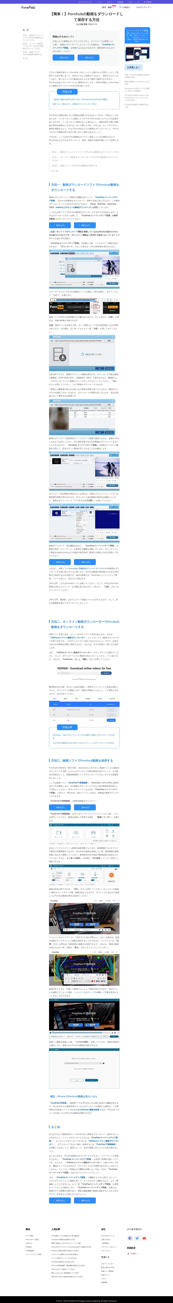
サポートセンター (107, 1261)
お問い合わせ (106, 1237)
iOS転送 (28, 1244)
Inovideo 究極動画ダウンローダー (85, 567)
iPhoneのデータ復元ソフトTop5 (63, 1267)
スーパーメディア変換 (137, 30)
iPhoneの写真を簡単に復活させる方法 (65, 1248)
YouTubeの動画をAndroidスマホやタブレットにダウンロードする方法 (83, 741)
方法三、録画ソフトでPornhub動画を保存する (32, 53)
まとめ (25, 58)
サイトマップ (106, 1248)
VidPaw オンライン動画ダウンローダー (68, 636)
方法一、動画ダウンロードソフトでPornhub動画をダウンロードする (33, 37)
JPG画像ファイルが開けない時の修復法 (65, 1233)
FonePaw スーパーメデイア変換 (77, 1157)
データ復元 (30, 1233)
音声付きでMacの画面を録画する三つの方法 (67, 1274)
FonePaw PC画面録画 (78, 781)
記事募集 (104, 1280)
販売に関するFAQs (107, 1265)
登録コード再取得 (107, 1268)
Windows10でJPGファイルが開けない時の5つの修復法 (137, 89)
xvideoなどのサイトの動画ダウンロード (73, 206)
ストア (100, 2)
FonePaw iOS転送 (59, 1100)
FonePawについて (108, 1233)
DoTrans (29, 1240)
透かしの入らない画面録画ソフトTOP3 (65, 1270)
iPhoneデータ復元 (32, 1237)
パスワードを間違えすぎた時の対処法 (64, 1252)
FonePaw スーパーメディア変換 (71, 1175)
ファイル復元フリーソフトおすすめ (63, 1255)
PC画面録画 (30, 1248)
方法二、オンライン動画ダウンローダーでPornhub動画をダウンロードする (33, 46)
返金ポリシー (106, 1272)
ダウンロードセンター (85, 2)
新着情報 (120, 2)
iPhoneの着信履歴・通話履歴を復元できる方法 (68, 1263)
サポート (110, 2)
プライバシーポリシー (109, 1244)
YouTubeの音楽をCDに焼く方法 (62, 1259)
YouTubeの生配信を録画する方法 (63, 1237)
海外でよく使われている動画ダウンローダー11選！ (75, 103)
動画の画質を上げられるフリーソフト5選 (65, 1240)
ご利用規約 (105, 1240)
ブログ (130, 2)
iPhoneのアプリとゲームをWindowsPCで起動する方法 (71, 1244)
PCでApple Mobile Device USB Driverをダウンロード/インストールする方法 (137, 97)
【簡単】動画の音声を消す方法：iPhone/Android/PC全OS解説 (80, 99)
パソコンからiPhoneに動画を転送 (85, 1107)
